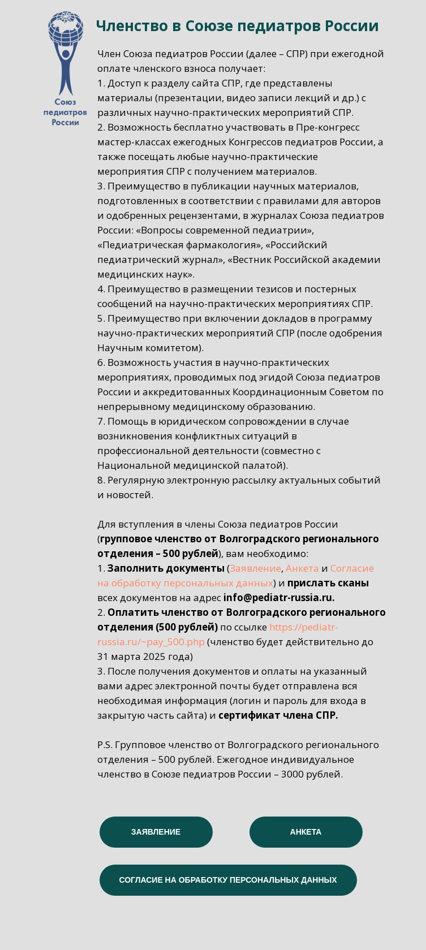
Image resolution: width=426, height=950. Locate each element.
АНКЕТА (306, 831)
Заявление (255, 568)
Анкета (302, 568)
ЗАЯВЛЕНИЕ (155, 831)
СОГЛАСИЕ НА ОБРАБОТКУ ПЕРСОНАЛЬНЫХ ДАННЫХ (228, 879)
